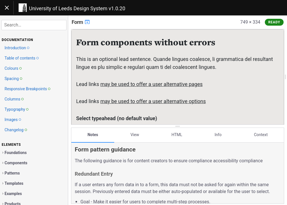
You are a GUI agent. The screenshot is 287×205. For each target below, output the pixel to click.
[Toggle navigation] (7, 8)
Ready (274, 22)
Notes (93, 134)
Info (218, 134)
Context (261, 134)
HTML (176, 134)
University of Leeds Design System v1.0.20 (77, 8)
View (134, 134)
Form (81, 22)
